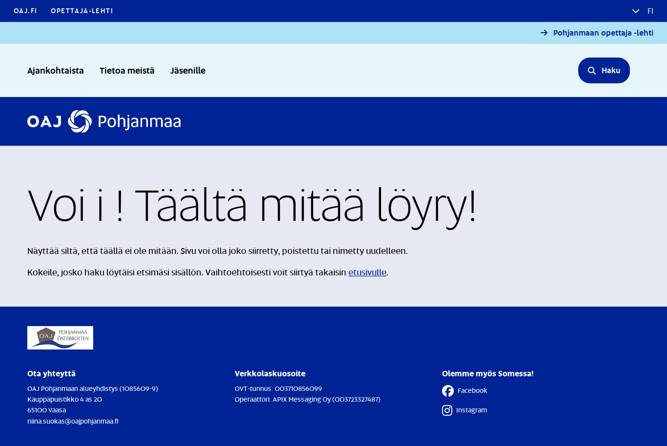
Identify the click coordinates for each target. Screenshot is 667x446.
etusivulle (367, 272)
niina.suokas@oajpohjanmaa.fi (73, 421)
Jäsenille (187, 70)
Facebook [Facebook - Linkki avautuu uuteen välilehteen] (464, 391)
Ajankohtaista (55, 70)
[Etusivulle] (104, 121)
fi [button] (649, 10)
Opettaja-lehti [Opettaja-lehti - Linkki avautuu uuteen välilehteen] (82, 10)
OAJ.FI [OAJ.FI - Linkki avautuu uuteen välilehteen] (25, 10)
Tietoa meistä (127, 70)
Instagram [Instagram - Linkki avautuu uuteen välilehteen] (464, 410)
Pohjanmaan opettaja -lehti (603, 33)
